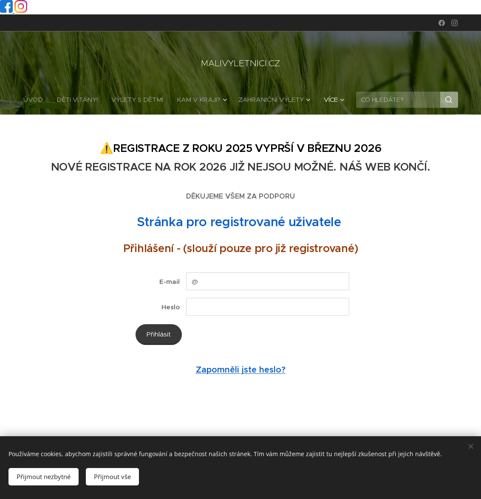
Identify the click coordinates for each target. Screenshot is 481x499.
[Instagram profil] (20, 10)
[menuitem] (36, 99)
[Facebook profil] (7, 10)
